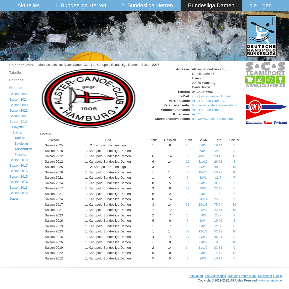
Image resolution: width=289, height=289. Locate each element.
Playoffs (18, 127)
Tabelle (15, 72)
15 (187, 215)
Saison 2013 (19, 187)
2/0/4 (203, 220)
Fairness (16, 80)
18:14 (218, 145)
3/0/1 (203, 177)
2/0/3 (203, 258)
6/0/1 (203, 151)
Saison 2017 (19, 165)
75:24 (218, 204)
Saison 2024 (19, 99)
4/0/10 (203, 156)
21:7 (218, 226)
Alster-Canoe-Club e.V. (208, 101)
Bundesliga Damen (211, 5)
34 (187, 172)
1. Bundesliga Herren (80, 5)
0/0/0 (203, 242)
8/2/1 (203, 167)
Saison (17, 132)
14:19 (218, 253)
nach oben (196, 276)
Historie (15, 87)
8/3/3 (203, 237)
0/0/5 (203, 183)
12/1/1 (203, 231)
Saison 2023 (19, 105)
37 (187, 231)
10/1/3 (203, 204)
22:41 (218, 210)
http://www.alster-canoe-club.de (214, 105)
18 (187, 145)
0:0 (218, 242)
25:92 (218, 199)
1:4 (218, 194)
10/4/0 (203, 172)
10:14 (218, 258)
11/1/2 (203, 247)
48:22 (218, 167)
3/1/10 (203, 161)
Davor (14, 198)
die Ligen (261, 5)
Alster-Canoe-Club (205, 110)
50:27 (218, 172)
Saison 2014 (19, 182)
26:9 (218, 151)
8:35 (218, 183)
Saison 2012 (19, 193)
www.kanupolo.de (270, 280)
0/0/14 (203, 199)
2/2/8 (203, 210)
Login (278, 276)
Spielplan (21, 143)
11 (234, 156)
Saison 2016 (19, 171)
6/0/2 (203, 145)
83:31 (218, 247)
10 (187, 161)
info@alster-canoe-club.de (211, 96)
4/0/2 (203, 188)
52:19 (218, 231)
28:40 (218, 156)
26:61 (218, 161)
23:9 (218, 215)
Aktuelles (28, 5)
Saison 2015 (19, 176)
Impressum (248, 276)
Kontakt (233, 276)
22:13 (218, 188)
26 (187, 167)
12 (187, 156)
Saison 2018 (19, 160)
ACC (195, 114)
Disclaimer (265, 276)
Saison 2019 (19, 121)
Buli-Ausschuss (215, 276)
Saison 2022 (19, 110)
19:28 (218, 220)
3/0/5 (203, 253)
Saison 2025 (19, 94)
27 (187, 237)
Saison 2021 (19, 116)
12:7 (218, 177)
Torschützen (23, 149)
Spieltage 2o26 (21, 65)
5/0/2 (203, 215)
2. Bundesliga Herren (147, 5)
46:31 (218, 237)
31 (187, 204)
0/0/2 (203, 194)
